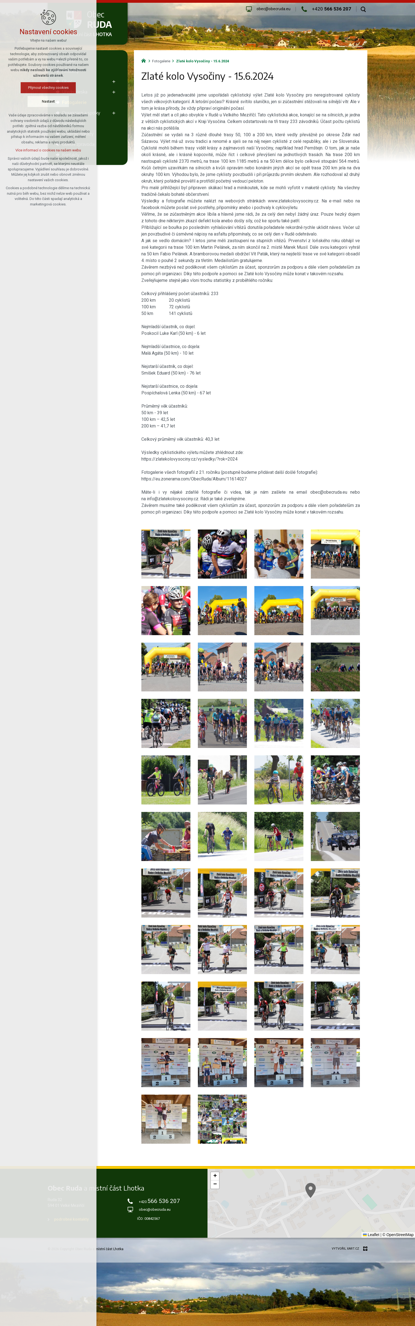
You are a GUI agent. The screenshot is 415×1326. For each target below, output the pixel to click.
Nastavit (41, 101)
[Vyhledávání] (363, 9)
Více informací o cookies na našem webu (41, 150)
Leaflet (371, 1235)
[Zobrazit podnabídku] (113, 81)
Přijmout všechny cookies (41, 87)
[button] (215, 1176)
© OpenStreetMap (398, 1235)
